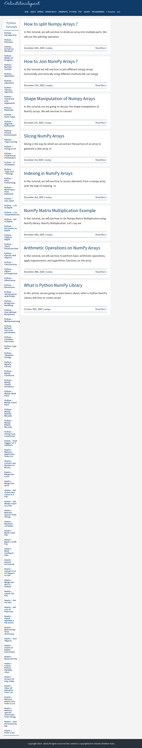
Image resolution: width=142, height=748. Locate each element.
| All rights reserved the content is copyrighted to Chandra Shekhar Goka (81, 743)
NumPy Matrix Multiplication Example (60, 210)
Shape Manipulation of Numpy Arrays (59, 98)
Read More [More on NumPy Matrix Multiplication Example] (100, 234)
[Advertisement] (127, 72)
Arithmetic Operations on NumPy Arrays (62, 248)
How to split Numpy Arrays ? (51, 24)
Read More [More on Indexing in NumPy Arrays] (100, 197)
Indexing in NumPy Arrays (48, 173)
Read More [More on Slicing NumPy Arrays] (100, 159)
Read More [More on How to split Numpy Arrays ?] (100, 48)
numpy (49, 48)
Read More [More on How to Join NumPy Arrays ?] (100, 85)
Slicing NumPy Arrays (44, 136)
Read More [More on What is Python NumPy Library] (100, 309)
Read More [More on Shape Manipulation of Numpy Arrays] (100, 122)
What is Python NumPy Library (53, 285)
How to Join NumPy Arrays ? (51, 61)
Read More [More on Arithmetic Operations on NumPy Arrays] (100, 271)
